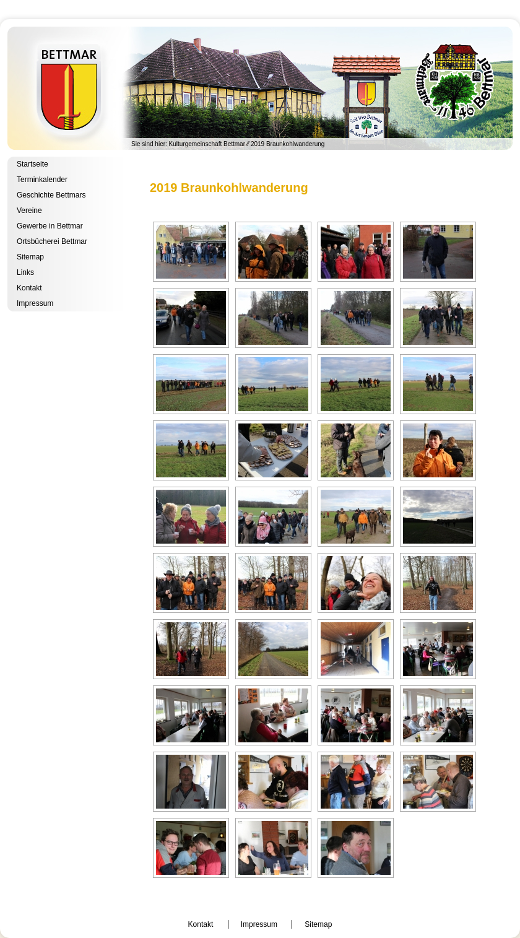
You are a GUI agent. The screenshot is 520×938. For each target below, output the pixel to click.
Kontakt (29, 288)
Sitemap (30, 257)
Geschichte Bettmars (51, 195)
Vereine (29, 210)
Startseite (32, 164)
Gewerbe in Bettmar (50, 226)
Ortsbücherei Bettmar (52, 241)
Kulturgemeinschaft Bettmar (260, 88)
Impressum (35, 303)
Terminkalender (42, 179)
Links (25, 272)
